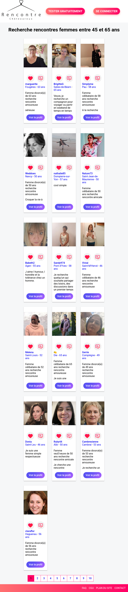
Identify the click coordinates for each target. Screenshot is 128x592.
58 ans (92, 87)
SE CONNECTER (106, 11)
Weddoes (30, 173)
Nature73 (87, 173)
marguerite (31, 84)
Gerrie (85, 352)
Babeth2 (30, 262)
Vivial (85, 262)
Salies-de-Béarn (62, 87)
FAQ (84, 588)
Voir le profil (35, 117)
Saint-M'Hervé (90, 265)
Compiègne (88, 355)
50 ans (38, 176)
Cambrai (87, 444)
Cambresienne (90, 441)
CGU (91, 588)
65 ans (57, 89)
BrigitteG (59, 84)
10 (90, 578)
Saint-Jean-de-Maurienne (90, 178)
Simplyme (87, 84)
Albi (56, 444)
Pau (84, 87)
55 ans (36, 265)
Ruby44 (58, 441)
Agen (28, 265)
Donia (28, 441)
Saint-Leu (30, 444)
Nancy (28, 176)
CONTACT (120, 588)
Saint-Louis (31, 355)
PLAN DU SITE (104, 588)
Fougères (30, 87)
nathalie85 (59, 173)
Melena (29, 352)
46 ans (41, 444)
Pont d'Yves (60, 265)
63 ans (41, 87)
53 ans (97, 444)
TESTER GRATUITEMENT (65, 11)
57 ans (63, 179)
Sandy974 (59, 262)
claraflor (30, 531)
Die (55, 355)
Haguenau (31, 534)
